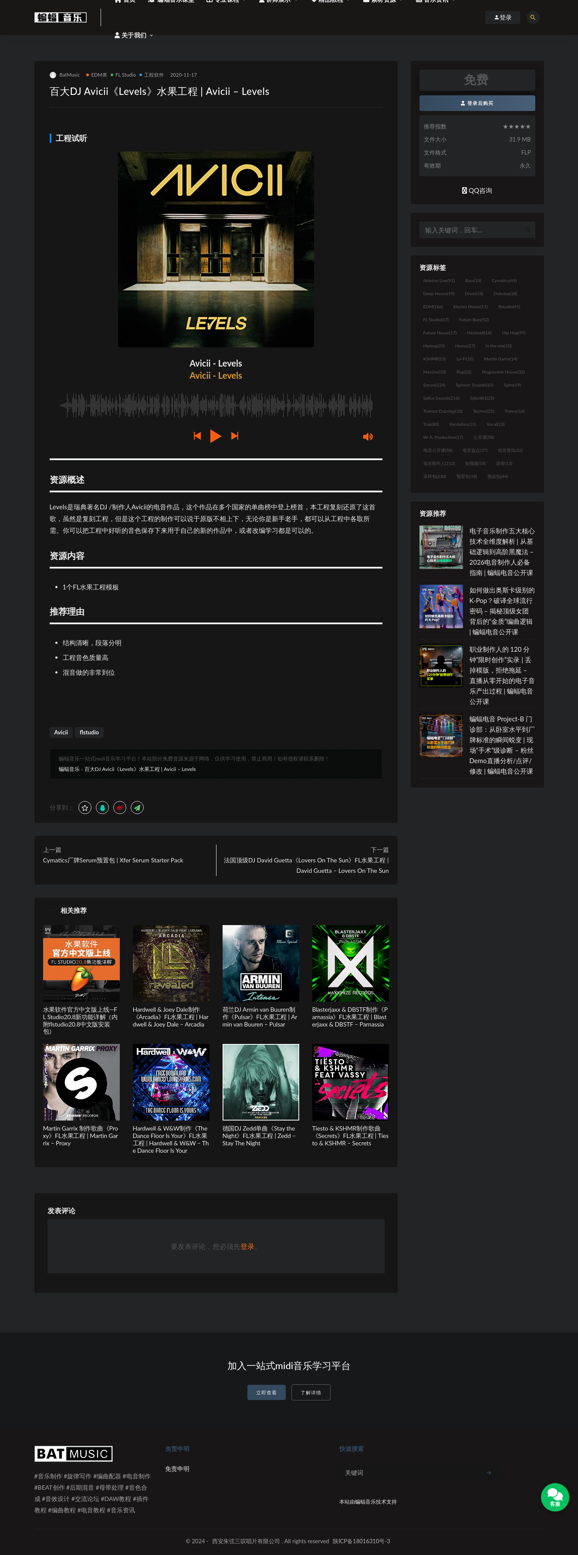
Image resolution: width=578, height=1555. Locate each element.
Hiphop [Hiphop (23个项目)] (434, 345)
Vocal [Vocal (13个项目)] (495, 424)
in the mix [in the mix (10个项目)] (498, 345)
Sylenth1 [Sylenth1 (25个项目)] (482, 398)
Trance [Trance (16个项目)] (515, 411)
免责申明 (177, 1468)
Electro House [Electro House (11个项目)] (470, 306)
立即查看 (266, 1392)
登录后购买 (477, 103)
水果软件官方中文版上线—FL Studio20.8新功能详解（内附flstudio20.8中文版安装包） (80, 1020)
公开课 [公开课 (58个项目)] (483, 437)
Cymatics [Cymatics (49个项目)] (504, 280)
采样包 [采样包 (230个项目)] (434, 476)
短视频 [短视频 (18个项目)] (475, 463)
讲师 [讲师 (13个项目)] (504, 463)
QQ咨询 (477, 190)
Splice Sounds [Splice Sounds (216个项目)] (441, 398)
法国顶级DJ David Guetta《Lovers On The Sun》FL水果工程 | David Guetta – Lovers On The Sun (306, 865)
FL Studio (123, 74)
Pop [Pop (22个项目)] (463, 371)
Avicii (61, 732)
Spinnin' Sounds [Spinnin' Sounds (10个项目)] (474, 384)
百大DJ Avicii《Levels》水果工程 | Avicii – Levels (140, 769)
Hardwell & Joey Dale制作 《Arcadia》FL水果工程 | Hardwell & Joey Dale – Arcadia (171, 1017)
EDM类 (96, 74)
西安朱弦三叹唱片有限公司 (246, 1541)
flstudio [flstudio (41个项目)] (509, 306)
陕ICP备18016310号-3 (361, 1541)
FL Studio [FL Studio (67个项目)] (436, 319)
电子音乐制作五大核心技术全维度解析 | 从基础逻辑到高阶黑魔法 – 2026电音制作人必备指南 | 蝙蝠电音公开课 (502, 551)
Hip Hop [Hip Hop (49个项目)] (514, 332)
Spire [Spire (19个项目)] (512, 384)
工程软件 (151, 74)
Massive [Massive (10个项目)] (434, 371)
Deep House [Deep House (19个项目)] (439, 293)
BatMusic (65, 75)
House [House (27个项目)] (465, 345)
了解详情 (311, 1392)
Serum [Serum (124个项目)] (434, 384)
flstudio (89, 732)
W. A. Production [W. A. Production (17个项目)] (443, 437)
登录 (247, 1246)
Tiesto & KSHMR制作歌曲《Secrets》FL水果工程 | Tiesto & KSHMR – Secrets (350, 1135)
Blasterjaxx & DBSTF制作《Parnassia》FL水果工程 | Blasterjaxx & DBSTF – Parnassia (350, 1017)
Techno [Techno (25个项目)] (483, 411)
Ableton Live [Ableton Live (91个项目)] (439, 280)
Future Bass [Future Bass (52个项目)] (474, 319)
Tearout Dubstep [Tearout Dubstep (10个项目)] (443, 411)
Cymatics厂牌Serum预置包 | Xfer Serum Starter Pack (113, 860)
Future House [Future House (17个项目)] (440, 332)
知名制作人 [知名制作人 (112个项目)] (439, 463)
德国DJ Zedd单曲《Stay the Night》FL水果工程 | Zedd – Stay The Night (259, 1135)
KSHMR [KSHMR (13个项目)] (434, 358)
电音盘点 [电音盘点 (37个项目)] (475, 450)
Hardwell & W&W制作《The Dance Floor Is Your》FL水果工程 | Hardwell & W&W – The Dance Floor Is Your (171, 1139)
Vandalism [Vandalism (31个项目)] (463, 424)
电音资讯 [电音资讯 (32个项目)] (510, 450)
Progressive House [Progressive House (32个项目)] (503, 371)
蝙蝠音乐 (69, 769)
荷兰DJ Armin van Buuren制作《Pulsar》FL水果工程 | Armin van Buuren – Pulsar (260, 1017)
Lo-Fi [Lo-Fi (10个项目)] (464, 358)
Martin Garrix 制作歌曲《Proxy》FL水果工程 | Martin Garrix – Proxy (80, 1135)
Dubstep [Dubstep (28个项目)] (505, 293)
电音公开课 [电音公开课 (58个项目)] (438, 450)
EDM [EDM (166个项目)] (433, 306)
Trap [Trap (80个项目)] (431, 424)
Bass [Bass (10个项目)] (473, 280)
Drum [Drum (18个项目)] (474, 293)
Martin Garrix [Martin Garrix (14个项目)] (500, 358)
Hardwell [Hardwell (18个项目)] (479, 332)
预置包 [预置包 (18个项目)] (466, 476)
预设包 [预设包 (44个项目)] (497, 476)
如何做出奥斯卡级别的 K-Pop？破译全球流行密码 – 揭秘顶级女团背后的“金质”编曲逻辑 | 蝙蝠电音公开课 (502, 611)
